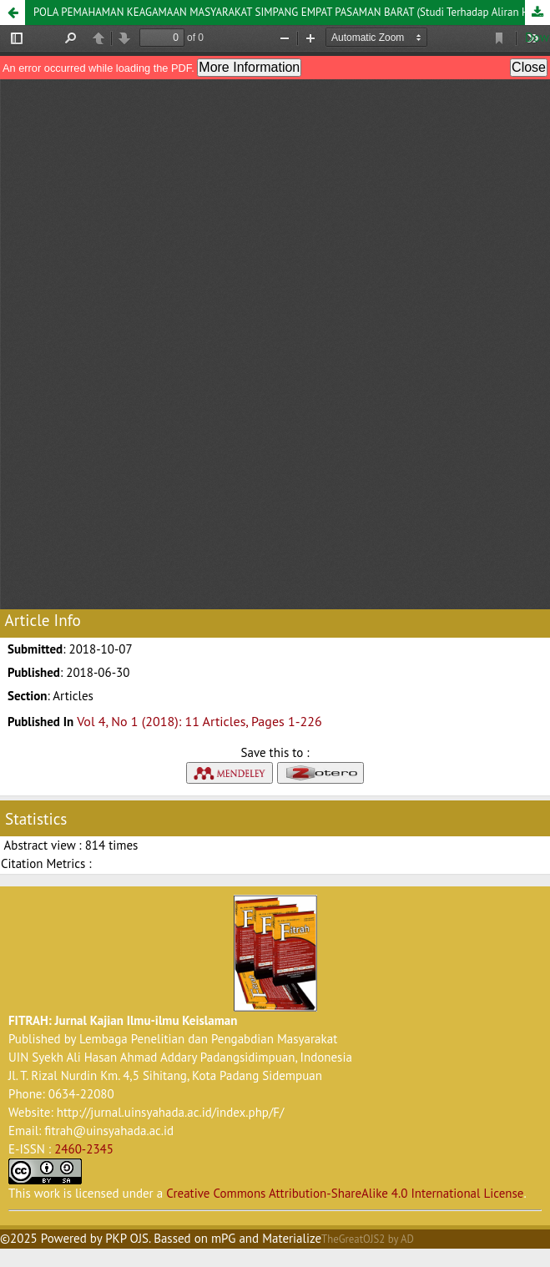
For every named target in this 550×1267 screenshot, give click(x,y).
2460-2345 (84, 1149)
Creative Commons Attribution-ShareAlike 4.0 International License (344, 1193)
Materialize (291, 1238)
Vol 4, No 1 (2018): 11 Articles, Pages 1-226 (199, 721)
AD (407, 1239)
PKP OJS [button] (127, 1238)
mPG (223, 1238)
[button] (12, 12)
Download (537, 12)
